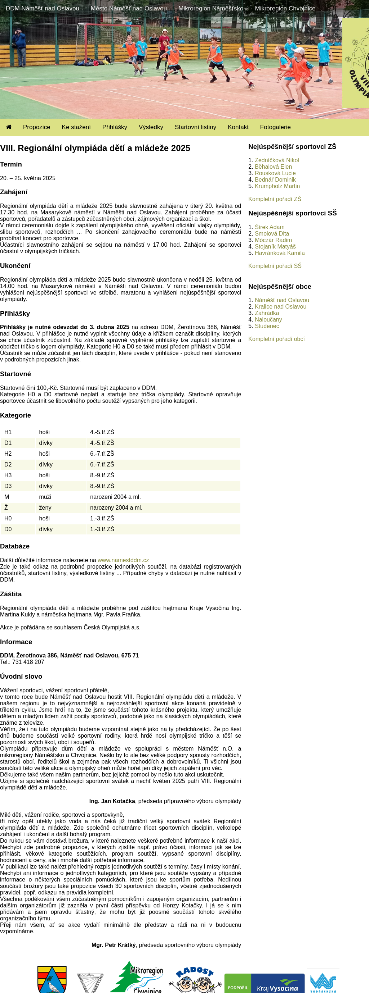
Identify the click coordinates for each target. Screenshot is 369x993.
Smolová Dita (272, 234)
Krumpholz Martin (277, 186)
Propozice (36, 127)
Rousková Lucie (275, 173)
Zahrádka (267, 313)
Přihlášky (114, 127)
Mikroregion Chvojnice (285, 8)
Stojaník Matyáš (275, 246)
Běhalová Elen (273, 167)
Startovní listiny (195, 127)
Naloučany (268, 319)
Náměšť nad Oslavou (282, 300)
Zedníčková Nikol (277, 160)
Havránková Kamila (280, 253)
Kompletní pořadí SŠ (275, 266)
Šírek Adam (270, 227)
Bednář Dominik (275, 180)
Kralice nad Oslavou (280, 307)
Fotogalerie (275, 127)
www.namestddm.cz (123, 560)
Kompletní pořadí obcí (276, 339)
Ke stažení (76, 127)
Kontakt (238, 127)
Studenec (267, 326)
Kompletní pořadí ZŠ (274, 199)
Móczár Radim (273, 240)
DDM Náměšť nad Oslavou (42, 8)
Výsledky (151, 127)
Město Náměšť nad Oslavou (129, 8)
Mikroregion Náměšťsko (210, 8)
